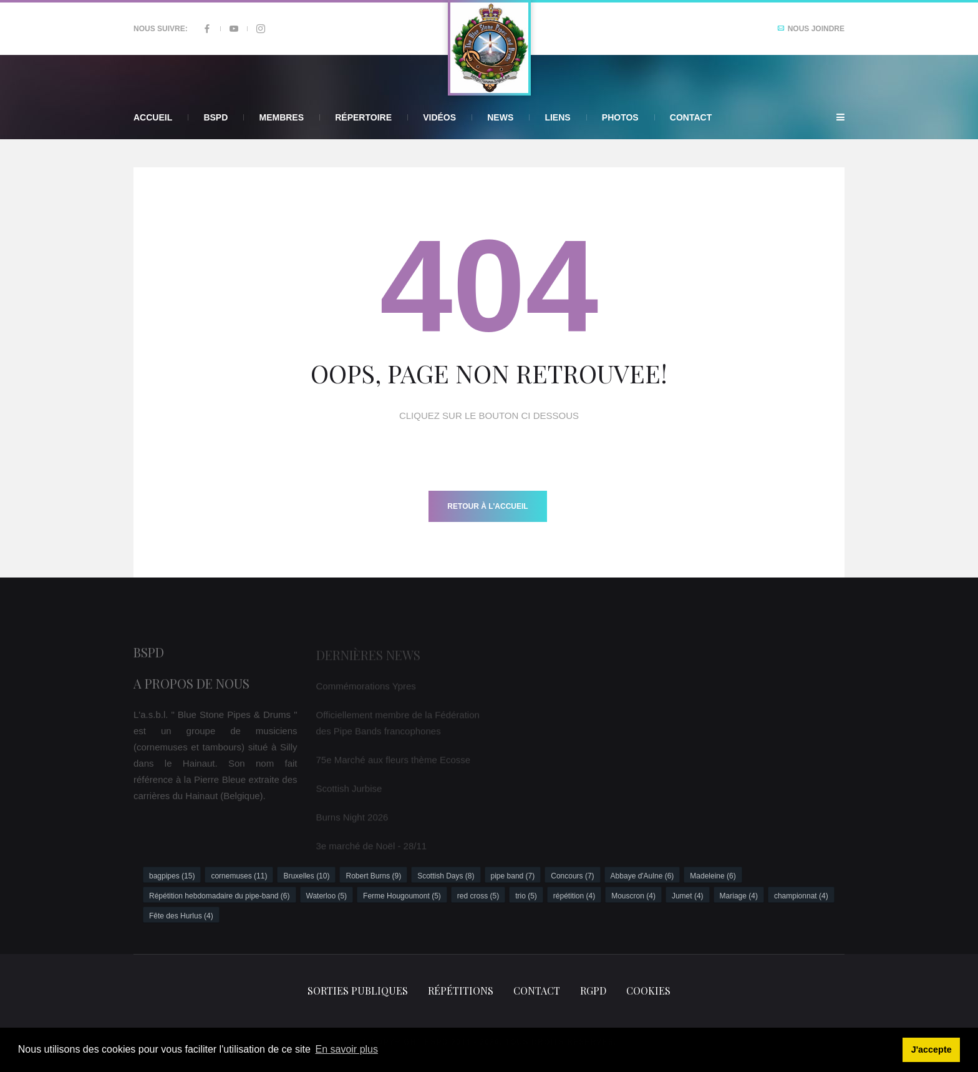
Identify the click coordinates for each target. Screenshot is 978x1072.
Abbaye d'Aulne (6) (642, 876)
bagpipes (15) (172, 876)
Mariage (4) (739, 896)
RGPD (593, 990)
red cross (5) (478, 896)
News (500, 117)
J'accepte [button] (931, 1050)
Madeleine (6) (712, 876)
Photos (620, 117)
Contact (691, 117)
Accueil (152, 117)
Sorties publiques (357, 990)
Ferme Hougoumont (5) (402, 896)
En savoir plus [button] (347, 1049)
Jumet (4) (688, 896)
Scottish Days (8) (445, 876)
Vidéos (439, 117)
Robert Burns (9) (373, 876)
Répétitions (460, 990)
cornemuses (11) (239, 876)
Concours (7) (572, 876)
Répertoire (363, 117)
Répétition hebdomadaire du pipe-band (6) (219, 896)
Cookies (648, 990)
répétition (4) (574, 896)
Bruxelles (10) (306, 876)
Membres (281, 117)
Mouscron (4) (633, 896)
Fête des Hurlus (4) (181, 916)
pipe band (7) (513, 876)
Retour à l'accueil (487, 506)
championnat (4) (801, 896)
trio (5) (526, 896)
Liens (557, 117)
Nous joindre (811, 28)
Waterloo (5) (326, 896)
